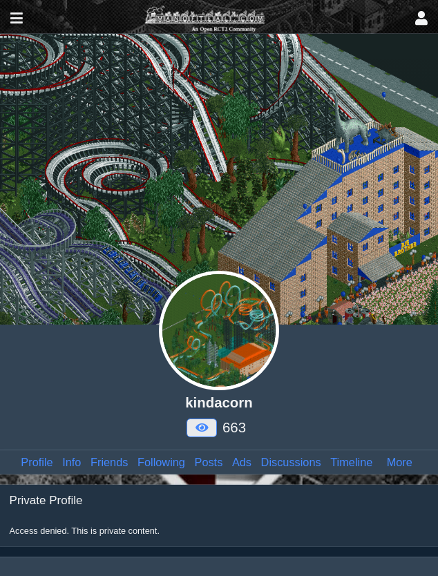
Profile (37, 462)
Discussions (291, 462)
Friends (109, 462)
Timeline (351, 462)
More (399, 462)
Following (161, 462)
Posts (209, 462)
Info (71, 462)
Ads (241, 462)
